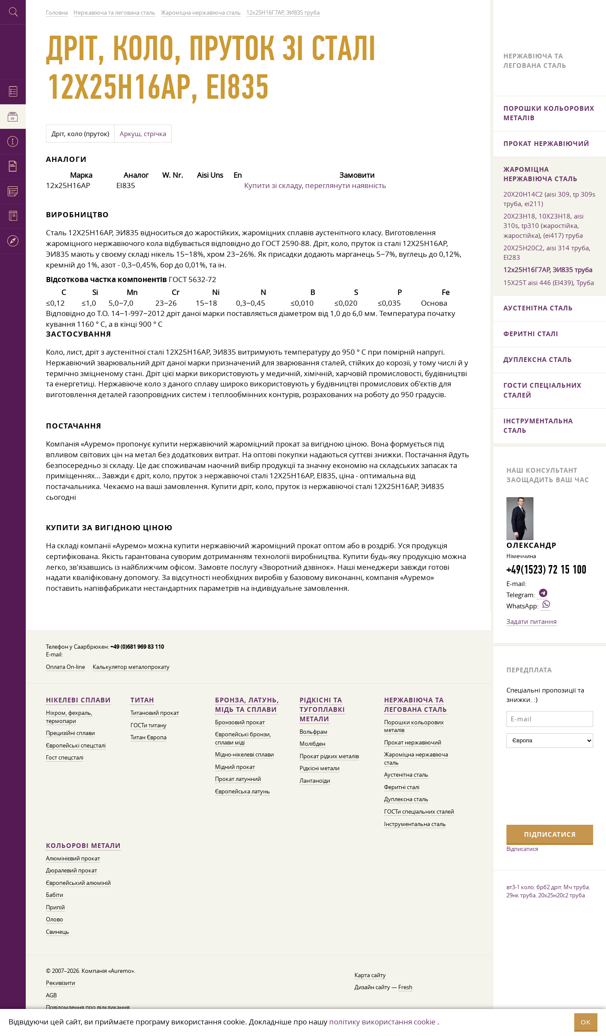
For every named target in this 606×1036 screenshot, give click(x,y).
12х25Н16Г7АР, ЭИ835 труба (547, 269)
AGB (51, 995)
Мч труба (576, 887)
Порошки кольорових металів (548, 113)
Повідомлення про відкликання (88, 1007)
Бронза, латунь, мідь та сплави (247, 705)
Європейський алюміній (78, 883)
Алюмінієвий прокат (73, 858)
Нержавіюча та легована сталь (415, 705)
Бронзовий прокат (240, 722)
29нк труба (521, 895)
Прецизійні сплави (70, 733)
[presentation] (541, 785)
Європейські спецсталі (76, 745)
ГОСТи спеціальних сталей (419, 811)
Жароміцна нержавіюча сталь (540, 174)
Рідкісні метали (319, 768)
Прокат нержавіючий (412, 742)
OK (586, 1022)
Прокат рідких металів (329, 756)
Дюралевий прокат (71, 870)
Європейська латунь (242, 791)
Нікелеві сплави (78, 700)
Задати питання (531, 621)
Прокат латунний (238, 779)
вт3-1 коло (520, 887)
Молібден (312, 743)
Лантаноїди (315, 780)
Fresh (405, 987)
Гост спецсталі (64, 757)
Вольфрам (313, 731)
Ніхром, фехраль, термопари (69, 717)
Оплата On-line (65, 667)
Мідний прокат (235, 767)
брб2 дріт (548, 887)
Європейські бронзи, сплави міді (243, 738)
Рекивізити (60, 983)
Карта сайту (370, 975)
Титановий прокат (154, 713)
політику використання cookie (382, 1022)
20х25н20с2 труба (561, 895)
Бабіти (54, 895)
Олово (54, 919)
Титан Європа (148, 737)
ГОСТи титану (148, 725)
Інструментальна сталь (415, 824)
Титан (142, 700)
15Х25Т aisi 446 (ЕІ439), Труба (548, 282)
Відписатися (522, 849)
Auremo (12, 50)
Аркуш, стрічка (143, 133)
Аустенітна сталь (406, 774)
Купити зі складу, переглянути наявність (315, 185)
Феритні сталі (401, 787)
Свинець (57, 932)
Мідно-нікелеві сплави (244, 754)
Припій (55, 907)
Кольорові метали (83, 845)
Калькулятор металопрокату (131, 667)
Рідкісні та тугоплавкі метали (322, 709)
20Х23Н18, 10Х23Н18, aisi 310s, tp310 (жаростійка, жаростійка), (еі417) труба (543, 225)
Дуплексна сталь (406, 799)
